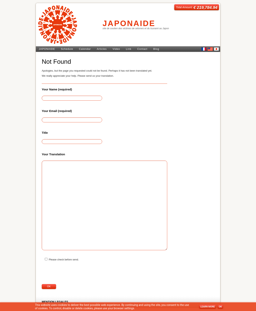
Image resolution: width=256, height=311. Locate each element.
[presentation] (71, 276)
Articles (102, 48)
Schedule (67, 48)
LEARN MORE (207, 306)
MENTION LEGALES (55, 301)
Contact (142, 48)
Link (128, 48)
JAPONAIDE (129, 23)
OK (220, 306)
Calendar (85, 48)
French (203, 49)
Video (116, 48)
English (210, 49)
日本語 (216, 49)
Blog (156, 48)
